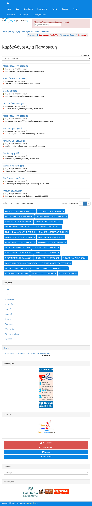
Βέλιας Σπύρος (10, 91)
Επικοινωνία (46, 457)
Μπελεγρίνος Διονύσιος (14, 141)
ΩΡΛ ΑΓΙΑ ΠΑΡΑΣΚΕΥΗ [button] (68, 273)
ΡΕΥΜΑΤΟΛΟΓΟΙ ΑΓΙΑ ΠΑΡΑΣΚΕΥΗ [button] (18, 268)
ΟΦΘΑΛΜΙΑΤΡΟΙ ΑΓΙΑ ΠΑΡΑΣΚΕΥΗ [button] (18, 258)
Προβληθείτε (46, 443)
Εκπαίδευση (29, 9)
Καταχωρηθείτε (45, 447)
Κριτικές (6, 348)
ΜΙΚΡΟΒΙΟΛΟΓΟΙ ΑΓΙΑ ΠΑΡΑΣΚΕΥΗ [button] (52, 242)
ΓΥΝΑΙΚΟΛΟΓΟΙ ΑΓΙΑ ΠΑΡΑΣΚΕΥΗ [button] (48, 222)
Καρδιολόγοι (45, 32)
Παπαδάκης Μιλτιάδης (13, 166)
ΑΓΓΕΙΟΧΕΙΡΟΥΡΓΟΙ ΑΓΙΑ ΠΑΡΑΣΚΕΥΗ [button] (20, 211)
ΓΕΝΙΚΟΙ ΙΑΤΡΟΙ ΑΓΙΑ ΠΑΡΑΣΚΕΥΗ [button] (18, 222)
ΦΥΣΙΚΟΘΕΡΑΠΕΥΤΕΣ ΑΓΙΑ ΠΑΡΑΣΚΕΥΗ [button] (51, 268)
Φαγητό (54, 9)
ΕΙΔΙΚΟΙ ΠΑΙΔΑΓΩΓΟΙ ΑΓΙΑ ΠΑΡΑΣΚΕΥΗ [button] (20, 232)
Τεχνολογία (11, 15)
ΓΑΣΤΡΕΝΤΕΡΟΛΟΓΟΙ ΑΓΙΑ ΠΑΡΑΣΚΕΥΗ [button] (51, 216)
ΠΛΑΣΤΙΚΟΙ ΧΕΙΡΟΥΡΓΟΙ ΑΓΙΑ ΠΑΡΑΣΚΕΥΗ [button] (21, 263)
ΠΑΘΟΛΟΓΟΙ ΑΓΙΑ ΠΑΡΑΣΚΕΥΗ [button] (48, 258)
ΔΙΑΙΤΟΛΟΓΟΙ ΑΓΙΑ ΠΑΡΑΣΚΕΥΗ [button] (48, 227)
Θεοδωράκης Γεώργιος (14, 103)
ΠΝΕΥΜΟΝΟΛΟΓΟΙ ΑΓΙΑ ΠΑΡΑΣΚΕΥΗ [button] (56, 263)
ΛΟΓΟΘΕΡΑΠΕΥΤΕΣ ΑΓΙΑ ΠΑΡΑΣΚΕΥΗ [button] (20, 242)
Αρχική (31, 35)
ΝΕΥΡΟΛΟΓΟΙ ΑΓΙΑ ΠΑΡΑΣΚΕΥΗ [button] (17, 248)
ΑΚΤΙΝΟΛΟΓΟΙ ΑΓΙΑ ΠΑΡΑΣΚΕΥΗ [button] (51, 211)
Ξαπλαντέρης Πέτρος (13, 153)
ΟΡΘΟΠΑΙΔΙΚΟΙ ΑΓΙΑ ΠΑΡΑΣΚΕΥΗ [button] (18, 253)
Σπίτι (18, 9)
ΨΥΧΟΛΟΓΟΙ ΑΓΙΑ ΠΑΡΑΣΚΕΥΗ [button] (44, 273)
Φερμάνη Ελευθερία (12, 191)
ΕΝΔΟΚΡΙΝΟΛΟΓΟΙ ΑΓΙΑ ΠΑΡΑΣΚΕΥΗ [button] (53, 232)
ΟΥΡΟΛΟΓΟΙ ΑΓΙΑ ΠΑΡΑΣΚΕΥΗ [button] (47, 253)
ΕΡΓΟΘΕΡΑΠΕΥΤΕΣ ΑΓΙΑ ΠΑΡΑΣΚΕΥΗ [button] (20, 237)
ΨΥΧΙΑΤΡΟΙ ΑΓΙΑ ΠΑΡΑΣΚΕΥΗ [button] (16, 273)
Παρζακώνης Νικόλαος (13, 178)
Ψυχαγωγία (24, 15)
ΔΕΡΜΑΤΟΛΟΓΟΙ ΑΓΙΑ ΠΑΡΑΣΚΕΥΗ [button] (18, 227)
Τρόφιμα (8, 339)
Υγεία (9, 9)
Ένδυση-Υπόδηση (40, 15)
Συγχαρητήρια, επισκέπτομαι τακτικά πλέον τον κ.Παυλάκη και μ (27, 353)
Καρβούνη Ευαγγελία (13, 128)
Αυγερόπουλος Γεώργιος (14, 78)
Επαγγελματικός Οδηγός (11, 32)
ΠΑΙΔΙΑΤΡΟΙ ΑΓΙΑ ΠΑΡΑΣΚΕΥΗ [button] (74, 258)
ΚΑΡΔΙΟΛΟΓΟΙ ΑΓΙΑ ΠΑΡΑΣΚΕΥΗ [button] (50, 237)
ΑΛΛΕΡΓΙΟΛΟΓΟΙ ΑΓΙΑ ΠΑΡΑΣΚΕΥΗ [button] (18, 216)
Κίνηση (76, 9)
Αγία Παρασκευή (27, 32)
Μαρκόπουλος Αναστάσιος (15, 66)
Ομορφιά (65, 9)
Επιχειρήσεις (42, 9)
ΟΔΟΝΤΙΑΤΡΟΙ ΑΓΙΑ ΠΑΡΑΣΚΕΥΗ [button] (46, 248)
